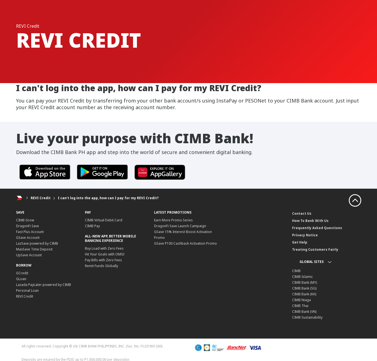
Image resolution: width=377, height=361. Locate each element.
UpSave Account (29, 255)
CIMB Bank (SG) (304, 288)
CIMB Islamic (302, 276)
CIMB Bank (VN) (304, 311)
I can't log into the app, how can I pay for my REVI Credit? (108, 198)
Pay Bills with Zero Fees (103, 260)
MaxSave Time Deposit (34, 249)
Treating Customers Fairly (315, 249)
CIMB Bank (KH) (304, 294)
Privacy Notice (305, 235)
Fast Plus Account (30, 231)
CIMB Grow (25, 220)
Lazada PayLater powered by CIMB (43, 284)
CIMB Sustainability (307, 317)
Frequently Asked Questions (317, 228)
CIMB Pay (92, 226)
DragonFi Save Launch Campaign (180, 226)
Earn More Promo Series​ (173, 220)
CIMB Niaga (301, 300)
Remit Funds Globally (101, 265)
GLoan (21, 278)
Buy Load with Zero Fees (104, 248)
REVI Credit (41, 198)
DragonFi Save (27, 226)
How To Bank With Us (310, 220)
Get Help (299, 242)
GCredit (22, 273)
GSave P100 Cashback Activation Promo (185, 243)
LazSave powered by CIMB (37, 243)
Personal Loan (27, 290)
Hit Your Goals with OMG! (104, 254)
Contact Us (301, 213)
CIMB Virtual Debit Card (103, 220)
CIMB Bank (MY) (304, 282)
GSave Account (28, 237)
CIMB (296, 270)
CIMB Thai (300, 305)
